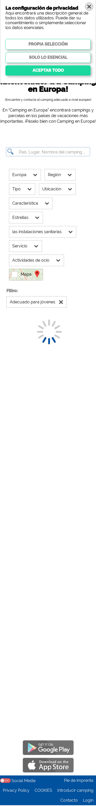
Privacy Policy (16, 791)
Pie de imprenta (78, 781)
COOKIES (43, 791)
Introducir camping (75, 791)
